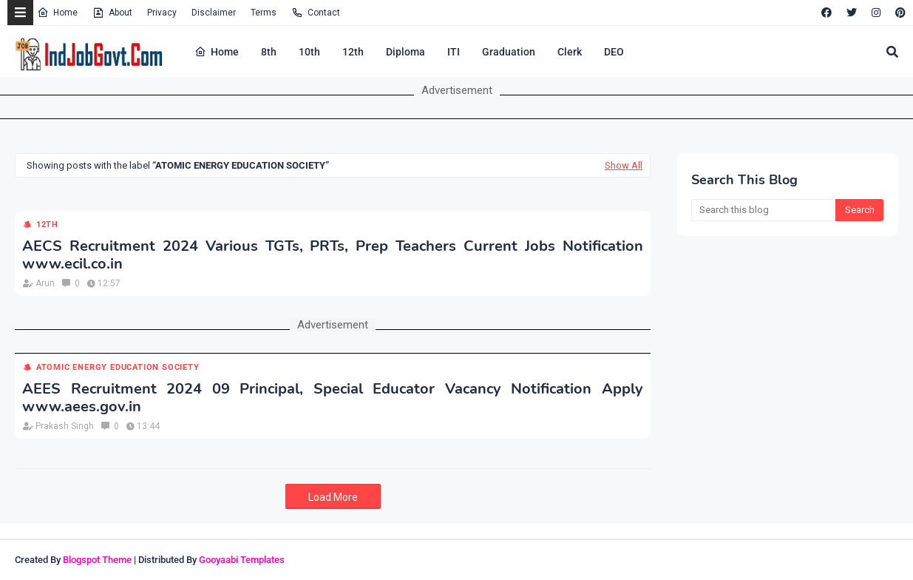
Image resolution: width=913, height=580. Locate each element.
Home (57, 12)
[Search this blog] (763, 210)
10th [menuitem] (309, 52)
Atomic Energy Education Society (118, 367)
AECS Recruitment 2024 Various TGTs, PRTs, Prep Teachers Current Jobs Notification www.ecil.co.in (332, 255)
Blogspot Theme (97, 559)
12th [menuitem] (353, 52)
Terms (263, 12)
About (112, 12)
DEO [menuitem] (614, 52)
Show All (623, 165)
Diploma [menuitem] (405, 52)
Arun (45, 283)
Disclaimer (213, 12)
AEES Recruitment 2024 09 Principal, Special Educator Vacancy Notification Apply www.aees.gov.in (332, 398)
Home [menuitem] (216, 52)
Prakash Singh (64, 426)
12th (47, 224)
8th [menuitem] (268, 52)
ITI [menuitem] (453, 52)
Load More (333, 497)
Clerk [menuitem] (569, 52)
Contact (315, 12)
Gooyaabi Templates (242, 559)
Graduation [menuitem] (508, 52)
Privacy (162, 12)
